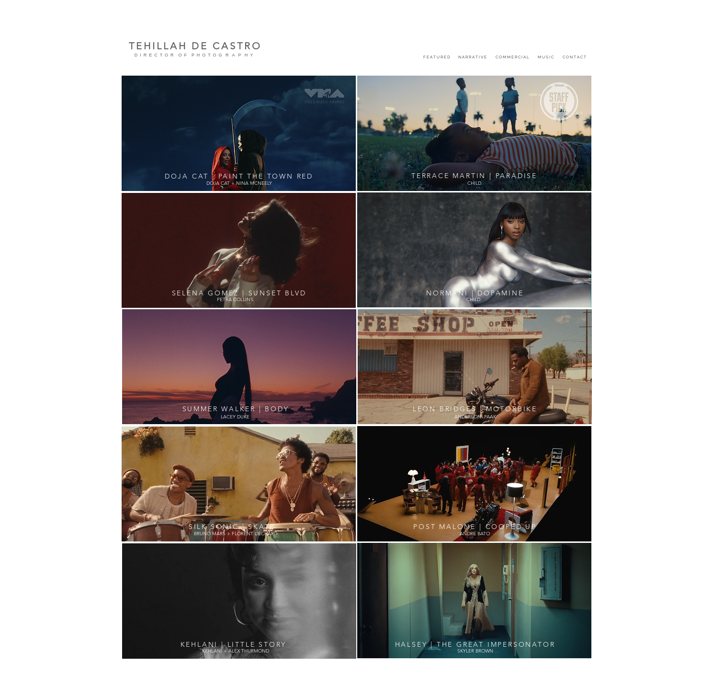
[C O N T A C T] (574, 56)
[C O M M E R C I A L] (512, 56)
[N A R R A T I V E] (472, 56)
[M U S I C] (545, 56)
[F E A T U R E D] (436, 56)
